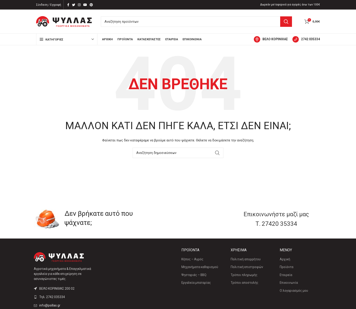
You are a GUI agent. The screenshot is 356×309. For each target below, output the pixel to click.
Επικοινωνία (289, 282)
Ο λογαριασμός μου (294, 290)
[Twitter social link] (74, 5)
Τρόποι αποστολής (244, 282)
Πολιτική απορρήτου (246, 259)
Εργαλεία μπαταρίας (196, 282)
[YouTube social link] (85, 5)
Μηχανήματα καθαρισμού (199, 267)
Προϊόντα (286, 267)
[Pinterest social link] (91, 5)
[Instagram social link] (79, 5)
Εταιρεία (286, 275)
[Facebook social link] (68, 5)
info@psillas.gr (49, 305)
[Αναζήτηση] (196, 21)
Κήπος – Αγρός (192, 259)
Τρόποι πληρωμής (244, 275)
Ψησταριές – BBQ (193, 275)
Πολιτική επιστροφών (247, 267)
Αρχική (285, 259)
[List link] (67, 296)
